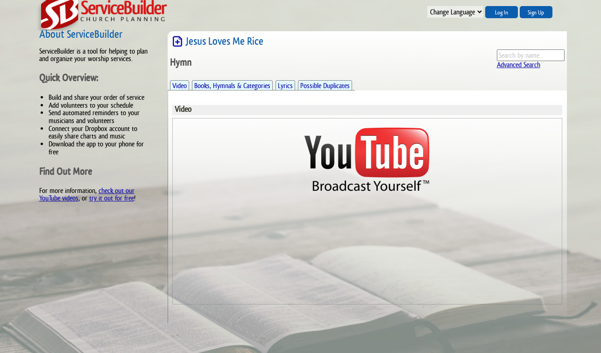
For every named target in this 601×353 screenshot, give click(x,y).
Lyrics (285, 85)
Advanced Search (518, 64)
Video (179, 85)
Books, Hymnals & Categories (232, 85)
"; (455, 12)
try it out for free (111, 198)
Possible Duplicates (325, 85)
